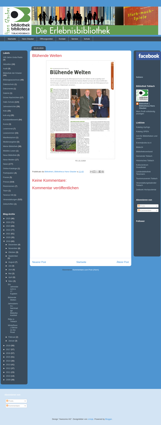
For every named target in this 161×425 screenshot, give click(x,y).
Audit (5, 68)
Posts (141, 206)
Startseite (12, 39)
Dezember (13, 244)
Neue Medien (9, 159)
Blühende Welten (12, 298)
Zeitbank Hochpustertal (146, 189)
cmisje (90, 419)
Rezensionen (9, 186)
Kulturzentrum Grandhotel (142, 166)
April (10, 277)
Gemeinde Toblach (144, 156)
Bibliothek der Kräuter (12, 73)
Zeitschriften (8, 204)
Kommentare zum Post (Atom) (86, 270)
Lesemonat (8, 128)
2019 (8, 241)
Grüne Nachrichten (11, 97)
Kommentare (144, 210)
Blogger (108, 419)
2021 (8, 233)
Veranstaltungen (10, 199)
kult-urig (6, 115)
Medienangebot (10, 142)
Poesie (6, 177)
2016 (8, 353)
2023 (8, 226)
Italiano (139, 77)
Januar (11, 341)
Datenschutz (8, 84)
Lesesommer (8, 133)
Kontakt (62, 39)
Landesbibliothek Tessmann (143, 172)
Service (74, 39)
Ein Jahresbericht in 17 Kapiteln (13, 289)
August (11, 262)
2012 (8, 368)
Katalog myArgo (143, 127)
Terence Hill (8, 195)
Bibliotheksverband (144, 151)
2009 (8, 380)
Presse (6, 182)
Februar (12, 337)
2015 (8, 357)
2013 (8, 364)
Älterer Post (123, 262)
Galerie (6, 93)
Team (5, 191)
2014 (8, 361)
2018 (8, 345)
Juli (10, 266)
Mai (10, 273)
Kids (5, 111)
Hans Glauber (28, 39)
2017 (8, 349)
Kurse (5, 124)
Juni (10, 269)
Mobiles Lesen (9, 151)
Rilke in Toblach (12, 320)
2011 (8, 372)
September (13, 256)
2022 (8, 230)
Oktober (12, 252)
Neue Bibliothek (10, 155)
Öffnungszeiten (46, 39)
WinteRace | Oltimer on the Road (12, 328)
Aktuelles (7, 64)
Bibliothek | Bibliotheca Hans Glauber (147, 105)
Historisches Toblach (145, 160)
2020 (8, 237)
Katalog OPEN (142, 131)
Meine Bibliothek (10, 146)
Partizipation (8, 173)
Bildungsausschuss (11, 80)
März (10, 281)
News (5, 164)
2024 (8, 222)
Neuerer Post (39, 262)
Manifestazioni (9, 137)
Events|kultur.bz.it (143, 143)
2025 (8, 218)
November (13, 248)
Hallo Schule (8, 102)
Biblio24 (139, 147)
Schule (87, 39)
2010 (8, 376)
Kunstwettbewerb (10, 119)
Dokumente (8, 88)
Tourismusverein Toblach (147, 178)
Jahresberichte (9, 106)
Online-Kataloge (10, 168)
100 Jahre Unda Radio (13, 57)
